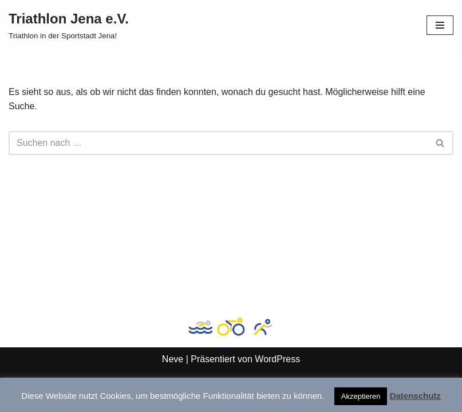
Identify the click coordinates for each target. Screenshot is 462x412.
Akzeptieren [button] (361, 396)
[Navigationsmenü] (440, 25)
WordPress (277, 359)
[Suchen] (218, 143)
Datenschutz (415, 396)
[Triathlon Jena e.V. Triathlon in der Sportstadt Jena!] (69, 25)
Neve (172, 359)
